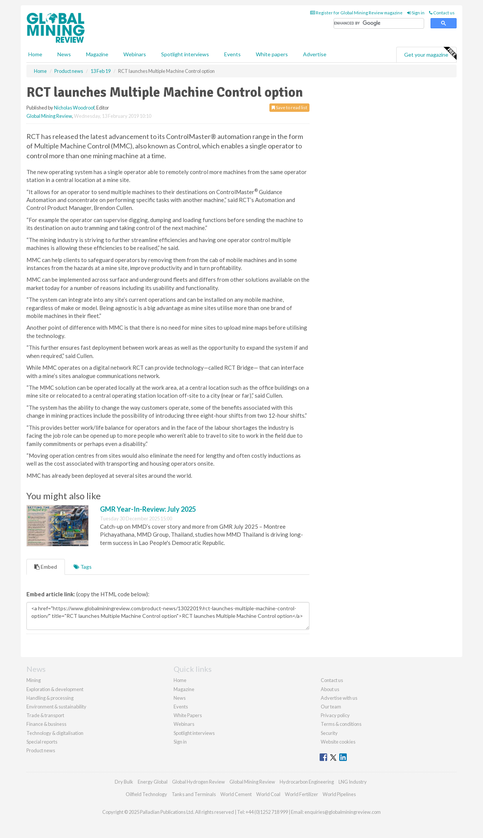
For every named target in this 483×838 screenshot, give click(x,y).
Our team (331, 707)
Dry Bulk (124, 782)
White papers (272, 54)
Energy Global (153, 782)
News (180, 698)
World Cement (236, 794)
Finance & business (46, 724)
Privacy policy (335, 715)
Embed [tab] (45, 566)
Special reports (41, 742)
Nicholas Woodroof (74, 108)
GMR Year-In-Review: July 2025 (148, 509)
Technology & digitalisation (54, 733)
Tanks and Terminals (194, 794)
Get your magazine (430, 53)
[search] (379, 23)
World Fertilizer (301, 794)
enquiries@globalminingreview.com (343, 812)
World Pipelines (339, 794)
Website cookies (338, 742)
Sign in (416, 12)
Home (35, 54)
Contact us (442, 12)
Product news (40, 750)
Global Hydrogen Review (198, 782)
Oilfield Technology (146, 794)
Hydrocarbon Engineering (307, 782)
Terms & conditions (341, 724)
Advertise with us (339, 698)
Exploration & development (54, 689)
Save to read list (289, 107)
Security (329, 733)
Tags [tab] (83, 566)
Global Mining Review (49, 116)
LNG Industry (352, 782)
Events (232, 54)
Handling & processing (50, 698)
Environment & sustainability (56, 707)
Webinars (134, 54)
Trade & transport (45, 715)
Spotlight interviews (185, 54)
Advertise (314, 54)
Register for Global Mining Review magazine (356, 12)
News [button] (64, 54)
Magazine (97, 54)
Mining (33, 680)
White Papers (188, 715)
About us (330, 689)
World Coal (268, 794)
